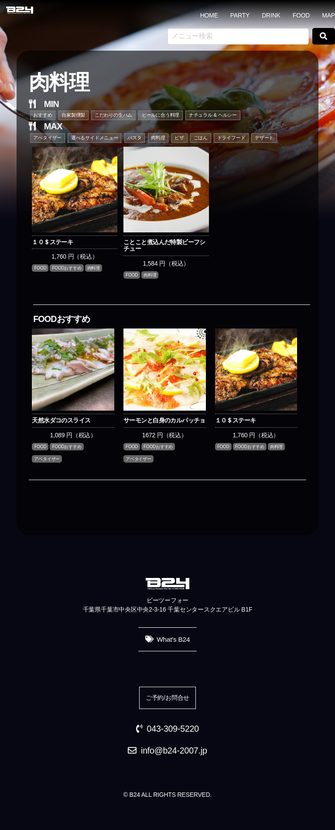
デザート (264, 137)
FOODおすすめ (66, 268)
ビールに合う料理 (160, 115)
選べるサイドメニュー (94, 137)
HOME (209, 15)
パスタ (134, 137)
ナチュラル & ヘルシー (213, 115)
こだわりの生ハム (113, 115)
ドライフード (231, 137)
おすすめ (42, 115)
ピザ (179, 137)
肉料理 (158, 137)
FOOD (301, 15)
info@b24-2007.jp (174, 750)
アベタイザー (47, 458)
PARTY (240, 15)
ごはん (201, 137)
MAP (328, 15)
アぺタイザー (47, 137)
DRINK (271, 15)
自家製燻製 (73, 115)
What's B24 (173, 639)
